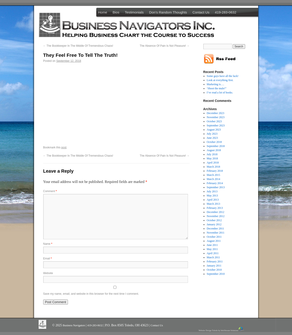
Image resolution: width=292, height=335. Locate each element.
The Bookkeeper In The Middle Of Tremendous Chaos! (78, 45)
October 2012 (214, 220)
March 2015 (213, 175)
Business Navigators (74, 325)
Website (48, 273)
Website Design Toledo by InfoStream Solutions (222, 329)
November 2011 (215, 232)
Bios (116, 12)
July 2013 (212, 191)
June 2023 (212, 137)
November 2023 (216, 117)
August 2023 (214, 129)
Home (102, 12)
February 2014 (215, 183)
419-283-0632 (225, 12)
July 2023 (212, 133)
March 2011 (213, 257)
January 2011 (214, 265)
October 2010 (214, 269)
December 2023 (215, 113)
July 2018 (212, 154)
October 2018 (214, 142)
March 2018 (213, 166)
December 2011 (215, 228)
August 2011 (214, 240)
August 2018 (214, 150)
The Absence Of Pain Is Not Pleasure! (164, 45)
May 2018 (212, 158)
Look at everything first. (220, 80)
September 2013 (216, 187)
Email (47, 258)
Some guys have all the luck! (222, 76)
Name (47, 243)
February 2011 (215, 261)
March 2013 (213, 203)
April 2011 (213, 253)
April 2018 (213, 162)
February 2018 (215, 170)
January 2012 (214, 224)
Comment (50, 191)
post (64, 147)
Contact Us (201, 12)
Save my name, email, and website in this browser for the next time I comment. (91, 293)
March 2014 (213, 179)
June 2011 (212, 245)
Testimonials (134, 12)
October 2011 (214, 236)
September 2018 (216, 146)
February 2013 (215, 208)
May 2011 (212, 249)
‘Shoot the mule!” (216, 88)
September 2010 (216, 273)
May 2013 (212, 195)
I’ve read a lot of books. (220, 92)
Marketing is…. (215, 84)
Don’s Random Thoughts (168, 12)
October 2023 (214, 121)
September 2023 (216, 125)
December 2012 (215, 212)
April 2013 (213, 199)
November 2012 (216, 216)
